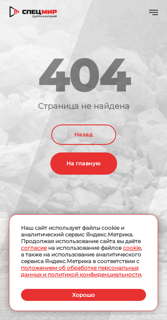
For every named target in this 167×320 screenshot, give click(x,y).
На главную (83, 163)
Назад (83, 134)
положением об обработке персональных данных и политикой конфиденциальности (81, 271)
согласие (34, 247)
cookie (132, 247)
